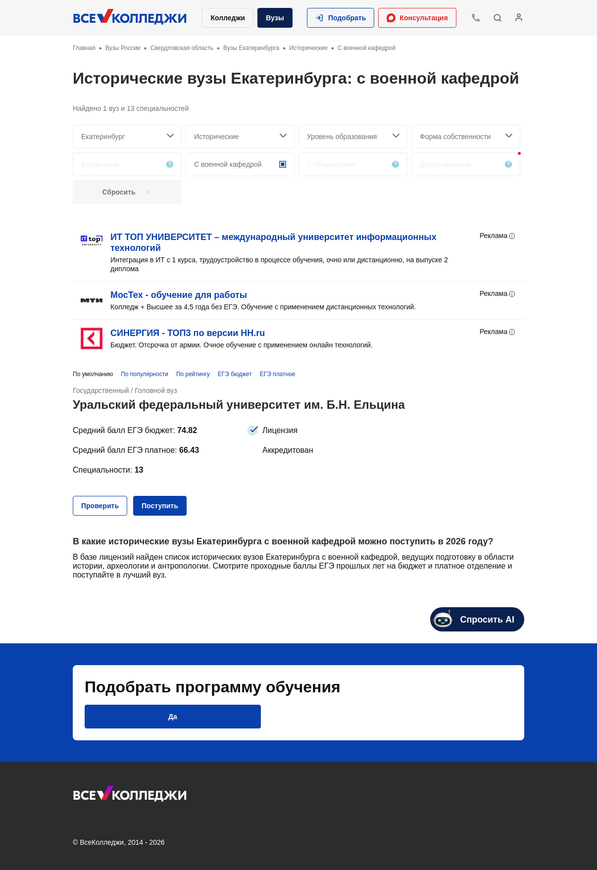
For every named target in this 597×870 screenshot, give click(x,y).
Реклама (498, 236)
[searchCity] (127, 136)
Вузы (275, 18)
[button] (340, 18)
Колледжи (227, 18)
